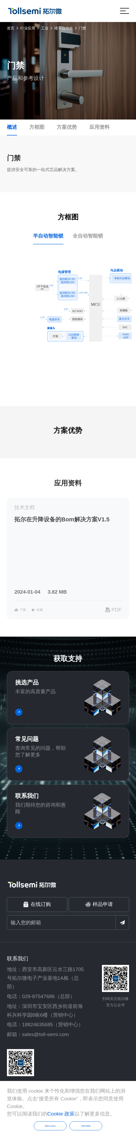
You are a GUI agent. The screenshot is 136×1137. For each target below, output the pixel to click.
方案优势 (67, 127)
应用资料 (99, 127)
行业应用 (27, 28)
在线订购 (37, 904)
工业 (44, 28)
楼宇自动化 (63, 28)
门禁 (82, 28)
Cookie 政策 (61, 1114)
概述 (12, 127)
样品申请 (99, 904)
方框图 (36, 127)
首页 (10, 28)
